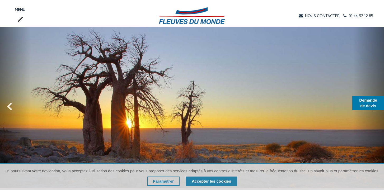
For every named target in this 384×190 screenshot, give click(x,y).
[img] (15, 107)
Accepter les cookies (211, 181)
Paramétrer (163, 181)
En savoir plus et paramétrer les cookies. (344, 171)
